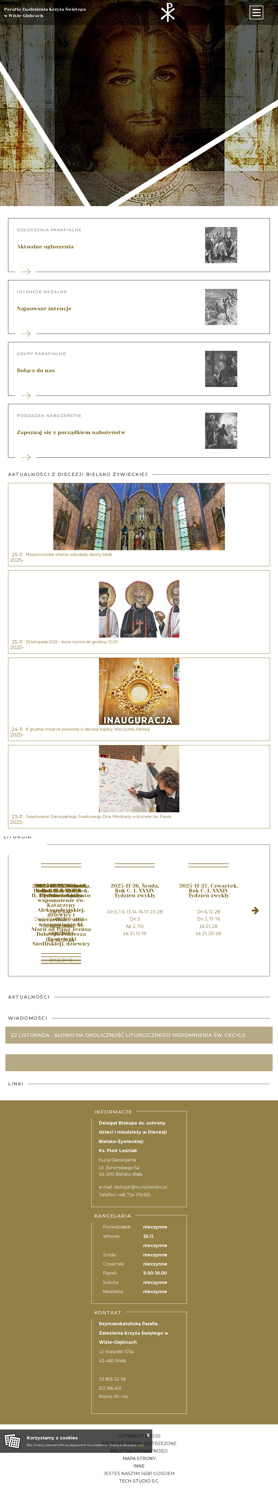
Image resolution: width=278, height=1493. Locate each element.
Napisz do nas (113, 1396)
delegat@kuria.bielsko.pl (140, 1187)
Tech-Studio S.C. (139, 1481)
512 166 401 (110, 1388)
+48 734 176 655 (134, 1194)
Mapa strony (139, 1458)
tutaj (140, 1445)
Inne (139, 1466)
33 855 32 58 (112, 1379)
